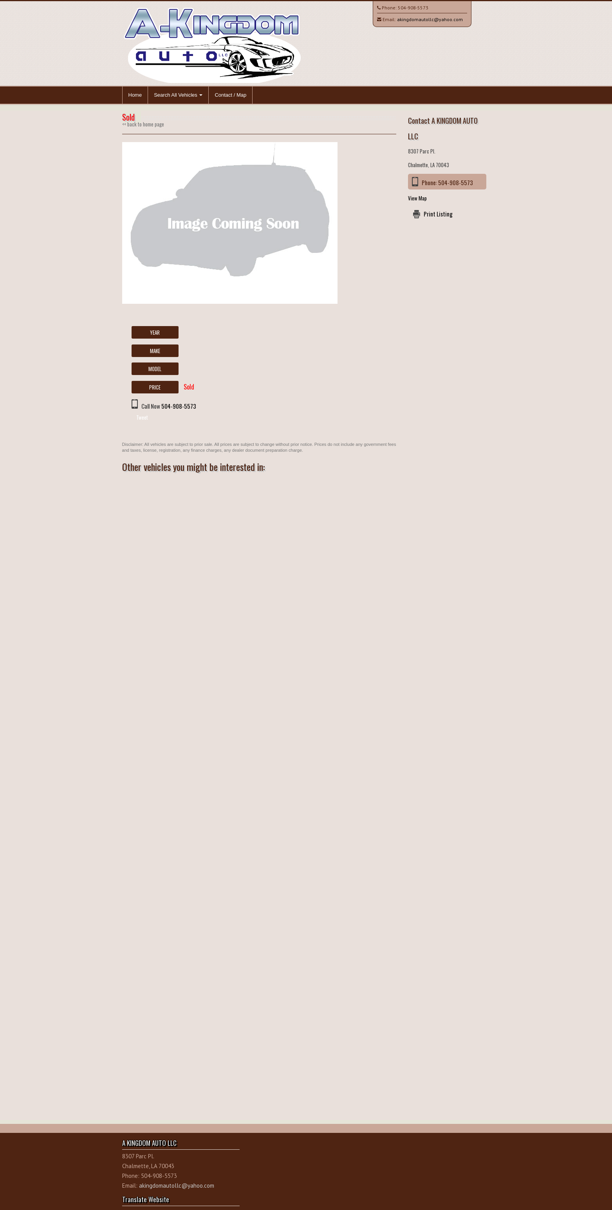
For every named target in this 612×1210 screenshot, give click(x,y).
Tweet (142, 417)
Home (135, 95)
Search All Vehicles (178, 95)
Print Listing (438, 213)
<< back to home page (143, 124)
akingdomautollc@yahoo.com (430, 19)
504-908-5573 (413, 8)
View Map (417, 198)
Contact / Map (230, 95)
